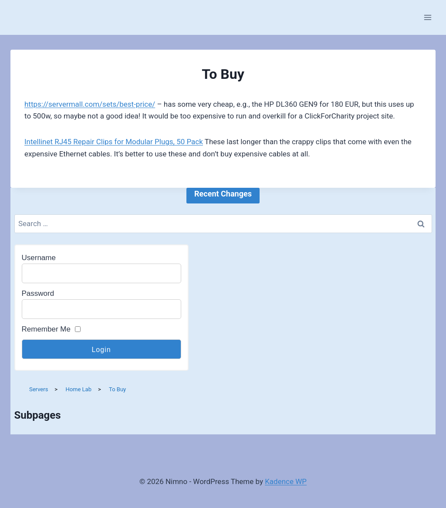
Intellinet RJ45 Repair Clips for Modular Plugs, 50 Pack (113, 141)
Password (38, 293)
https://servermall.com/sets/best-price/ (89, 104)
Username (39, 258)
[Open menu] (427, 17)
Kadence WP (286, 481)
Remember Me (46, 329)
